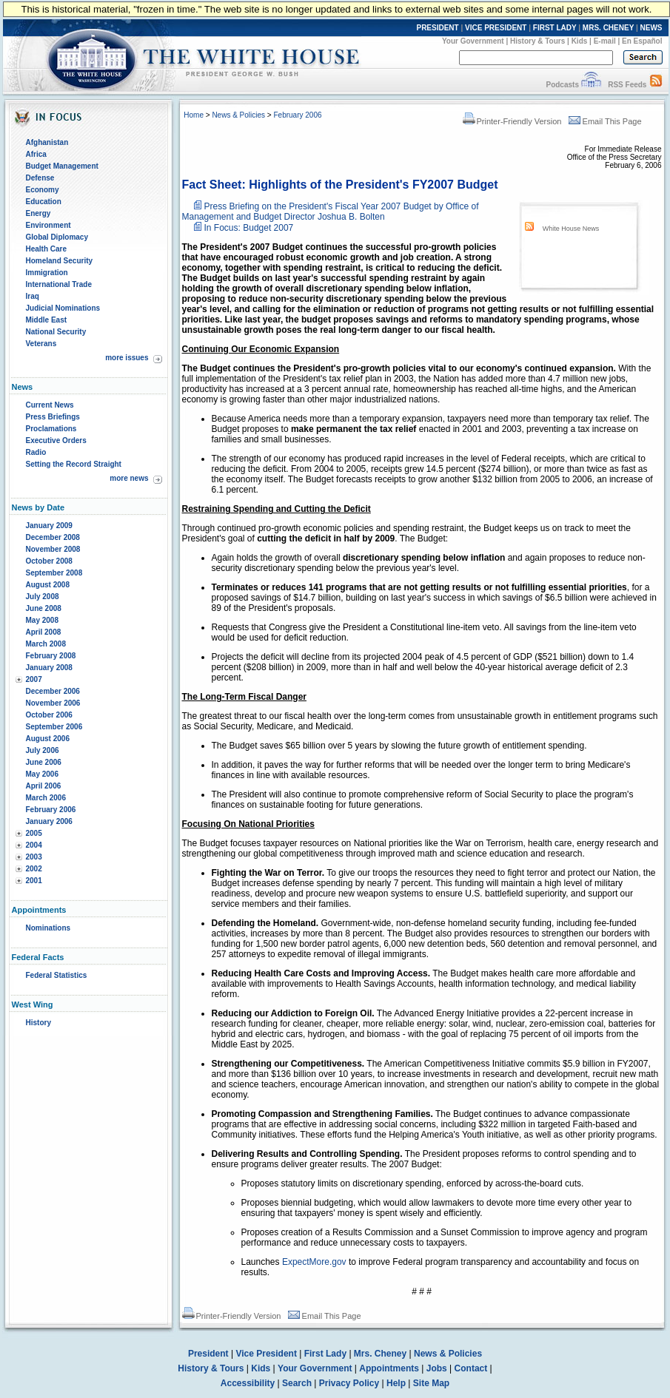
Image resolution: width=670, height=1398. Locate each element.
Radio (36, 452)
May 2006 (42, 774)
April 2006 (43, 786)
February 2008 (51, 656)
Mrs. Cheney (380, 1353)
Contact (471, 1368)
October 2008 (49, 561)
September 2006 (54, 727)
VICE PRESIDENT (495, 28)
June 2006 (43, 762)
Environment (48, 225)
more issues (126, 358)
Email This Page (605, 121)
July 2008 (42, 596)
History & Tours (537, 41)
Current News (50, 405)
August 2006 (48, 739)
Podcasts (562, 85)
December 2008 (53, 537)
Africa (36, 154)
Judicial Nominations (63, 308)
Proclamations (51, 429)
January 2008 (49, 667)
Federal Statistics (56, 975)
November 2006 (53, 703)
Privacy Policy (349, 1383)
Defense (40, 178)
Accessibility (248, 1383)
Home (194, 115)
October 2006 (49, 715)
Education (43, 201)
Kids (580, 41)
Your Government (473, 41)
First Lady (325, 1353)
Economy (42, 190)
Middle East (46, 320)
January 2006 (49, 821)
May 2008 (42, 620)
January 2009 (49, 525)
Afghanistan (47, 142)
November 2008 (53, 549)
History (38, 1023)
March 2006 (46, 798)
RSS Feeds (627, 85)
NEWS (651, 28)
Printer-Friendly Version (512, 121)
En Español (642, 41)
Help (396, 1383)
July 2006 (42, 750)
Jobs (436, 1368)
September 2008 (54, 573)
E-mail (605, 41)
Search (297, 1383)
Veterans (41, 344)
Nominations (48, 928)
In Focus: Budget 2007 (249, 228)
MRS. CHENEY (608, 28)
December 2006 (53, 691)
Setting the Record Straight (73, 464)
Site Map (431, 1383)
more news (129, 478)
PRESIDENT (437, 28)
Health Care (46, 249)
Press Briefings (53, 417)
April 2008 (43, 632)
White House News (571, 228)
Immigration (47, 273)
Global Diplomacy (57, 237)
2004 (34, 845)
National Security (56, 332)
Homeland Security (59, 261)
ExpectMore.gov (314, 1262)
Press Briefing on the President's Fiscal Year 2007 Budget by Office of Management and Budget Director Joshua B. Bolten (330, 211)
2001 (34, 881)
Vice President (266, 1353)
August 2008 (48, 585)
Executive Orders (56, 440)
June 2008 (43, 608)
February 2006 (51, 810)
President (208, 1353)
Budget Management (62, 166)
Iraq (32, 296)
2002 (34, 869)
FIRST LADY (555, 28)
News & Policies (238, 115)
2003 (34, 857)
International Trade (59, 284)
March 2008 (46, 644)
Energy (38, 213)
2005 (34, 833)
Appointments (389, 1368)
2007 (34, 679)
